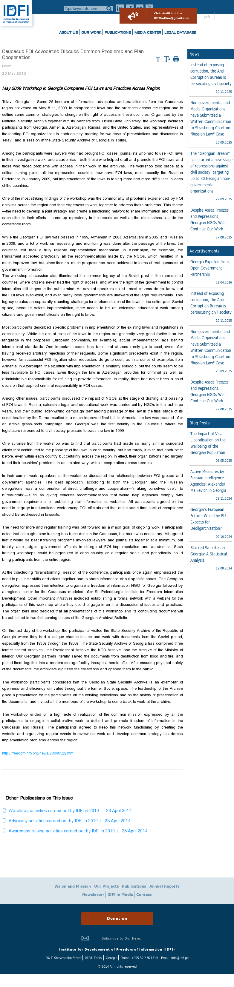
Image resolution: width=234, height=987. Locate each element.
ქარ (207, 17)
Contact (144, 894)
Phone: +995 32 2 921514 (139, 957)
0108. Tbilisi (94, 957)
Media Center (147, 32)
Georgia (111, 957)
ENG (223, 17)
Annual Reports (164, 886)
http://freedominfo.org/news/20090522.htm (38, 753)
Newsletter (93, 894)
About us (68, 32)
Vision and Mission (72, 886)
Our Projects (106, 886)
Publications (118, 32)
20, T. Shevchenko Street (63, 957)
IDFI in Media (120, 894)
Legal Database (180, 32)
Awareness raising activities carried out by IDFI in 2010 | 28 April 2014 (78, 831)
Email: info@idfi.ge (175, 957)
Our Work (91, 32)
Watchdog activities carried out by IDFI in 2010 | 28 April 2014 (70, 810)
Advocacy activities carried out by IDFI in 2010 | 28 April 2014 (69, 820)
